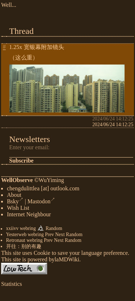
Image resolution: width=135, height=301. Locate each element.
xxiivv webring (21, 230)
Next (59, 236)
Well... (8, 5)
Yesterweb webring (25, 236)
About (14, 196)
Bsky (15, 203)
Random (54, 230)
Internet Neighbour (29, 216)
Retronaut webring (24, 241)
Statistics (11, 285)
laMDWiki (67, 261)
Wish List (18, 209)
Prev (49, 236)
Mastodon (41, 203)
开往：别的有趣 (23, 248)
